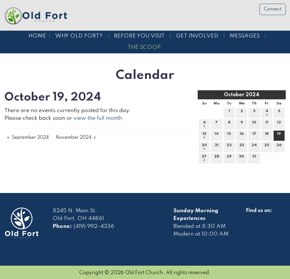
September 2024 (30, 137)
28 (216, 158)
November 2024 (73, 137)
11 (266, 124)
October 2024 (241, 94)
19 (279, 135)
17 (254, 135)
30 (241, 158)
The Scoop (144, 47)
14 (216, 135)
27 (204, 158)
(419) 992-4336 (93, 226)
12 (279, 124)
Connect (273, 9)
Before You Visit (139, 36)
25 (266, 146)
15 (229, 135)
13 (204, 135)
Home (37, 36)
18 (267, 135)
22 (229, 146)
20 (204, 146)
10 (254, 124)
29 (229, 158)
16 (242, 135)
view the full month (98, 118)
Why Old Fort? (79, 36)
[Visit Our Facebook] (250, 217)
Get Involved (197, 36)
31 (254, 158)
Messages (245, 36)
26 (279, 146)
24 (254, 146)
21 (217, 146)
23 (241, 146)
